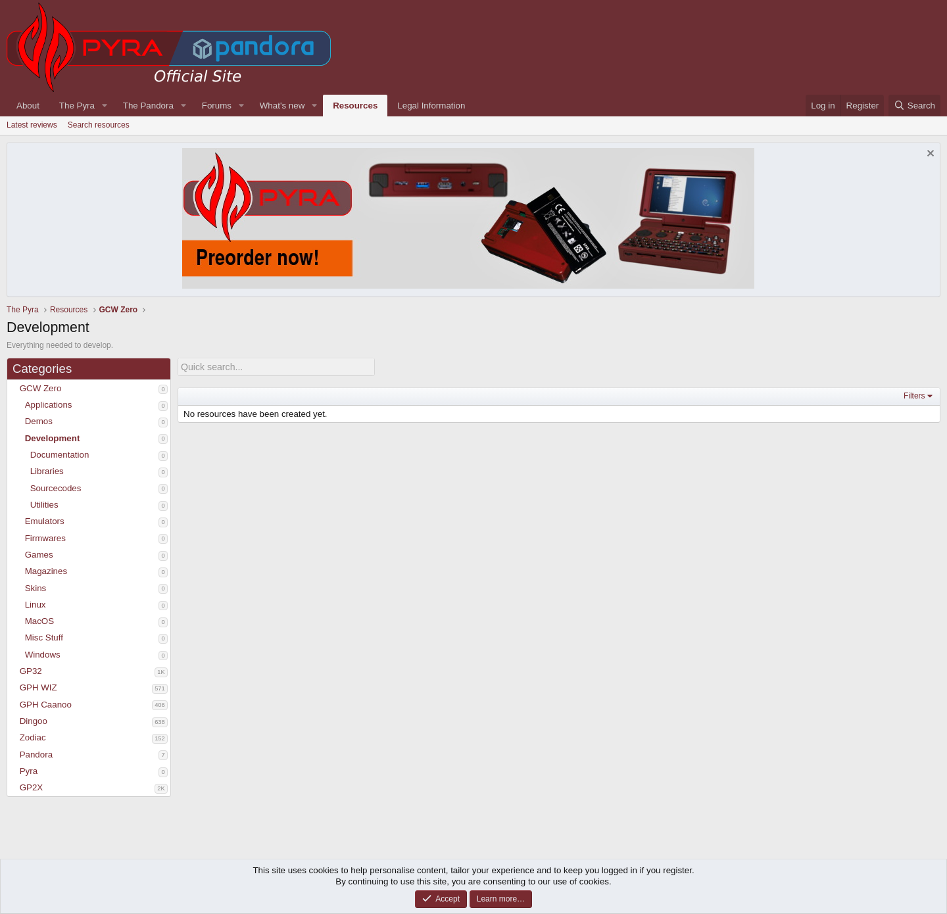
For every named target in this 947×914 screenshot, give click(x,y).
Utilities (44, 505)
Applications (48, 405)
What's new (282, 105)
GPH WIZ (38, 687)
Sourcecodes (56, 488)
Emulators (44, 521)
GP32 (31, 671)
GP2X (31, 787)
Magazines (46, 571)
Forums (216, 105)
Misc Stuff (44, 637)
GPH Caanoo (46, 705)
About (27, 105)
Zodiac (33, 737)
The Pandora (148, 105)
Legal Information (431, 105)
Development (52, 438)
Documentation (59, 455)
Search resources (99, 125)
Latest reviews (32, 125)
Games (39, 555)
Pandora (36, 754)
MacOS (39, 621)
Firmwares (45, 538)
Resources (355, 105)
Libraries (47, 471)
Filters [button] (914, 395)
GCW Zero (41, 388)
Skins (36, 588)
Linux (35, 605)
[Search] (914, 105)
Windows (43, 655)
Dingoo (33, 721)
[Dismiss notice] (929, 155)
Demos (39, 421)
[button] (13, 388)
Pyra (28, 771)
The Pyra (77, 105)
